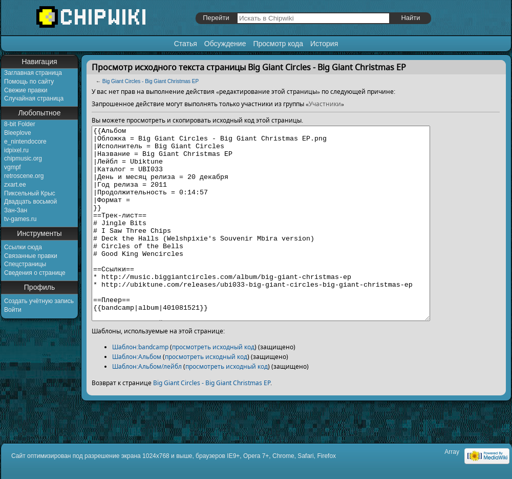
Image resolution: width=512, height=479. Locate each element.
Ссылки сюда (23, 247)
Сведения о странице (35, 272)
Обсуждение (225, 43)
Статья (185, 43)
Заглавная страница (33, 72)
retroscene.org (24, 175)
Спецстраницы (25, 264)
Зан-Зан (15, 210)
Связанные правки (30, 256)
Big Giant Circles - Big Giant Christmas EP (150, 81)
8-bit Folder (19, 124)
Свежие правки (25, 90)
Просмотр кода (278, 43)
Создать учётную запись (39, 301)
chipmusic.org (23, 158)
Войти (13, 309)
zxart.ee (15, 184)
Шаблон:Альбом (136, 395)
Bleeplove (17, 132)
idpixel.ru (16, 150)
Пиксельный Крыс (29, 193)
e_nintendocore (25, 141)
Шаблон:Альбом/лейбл (147, 405)
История (324, 43)
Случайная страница (33, 98)
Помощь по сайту (29, 81)
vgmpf (12, 167)
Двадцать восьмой (30, 201)
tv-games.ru (20, 219)
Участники (325, 103)
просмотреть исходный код (213, 385)
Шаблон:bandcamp (140, 385)
